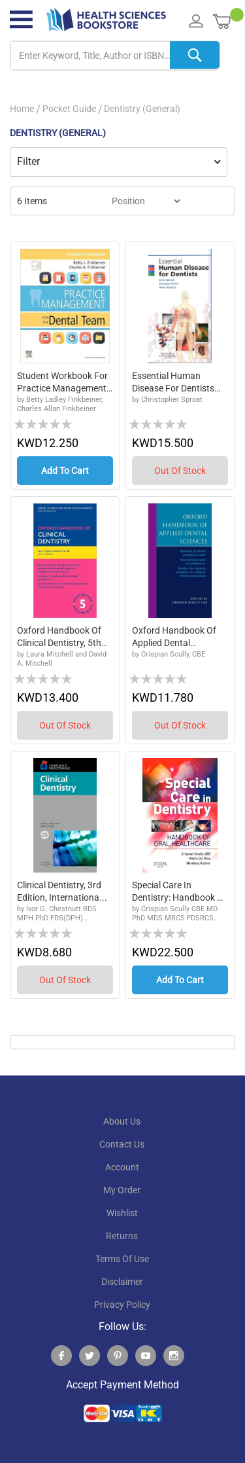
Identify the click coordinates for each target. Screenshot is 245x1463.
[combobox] (115, 56)
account (122, 1175)
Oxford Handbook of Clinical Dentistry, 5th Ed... (59, 640)
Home (22, 108)
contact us (121, 1152)
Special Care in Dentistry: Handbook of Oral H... (179, 897)
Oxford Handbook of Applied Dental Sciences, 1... (174, 640)
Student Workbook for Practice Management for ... (62, 382)
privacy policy (122, 1312)
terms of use (122, 1266)
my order (121, 1198)
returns (122, 1243)
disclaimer (122, 1289)
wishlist (122, 1221)
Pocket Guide (69, 108)
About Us (121, 1129)
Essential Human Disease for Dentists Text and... (173, 382)
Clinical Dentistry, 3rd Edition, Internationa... (62, 897)
